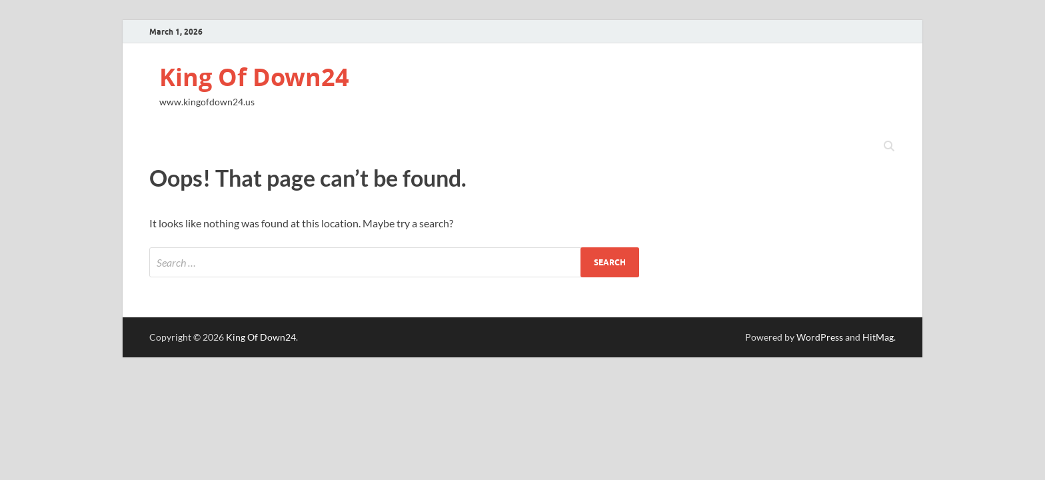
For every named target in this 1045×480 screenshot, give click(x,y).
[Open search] (889, 146)
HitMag (878, 337)
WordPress (819, 337)
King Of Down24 (254, 77)
